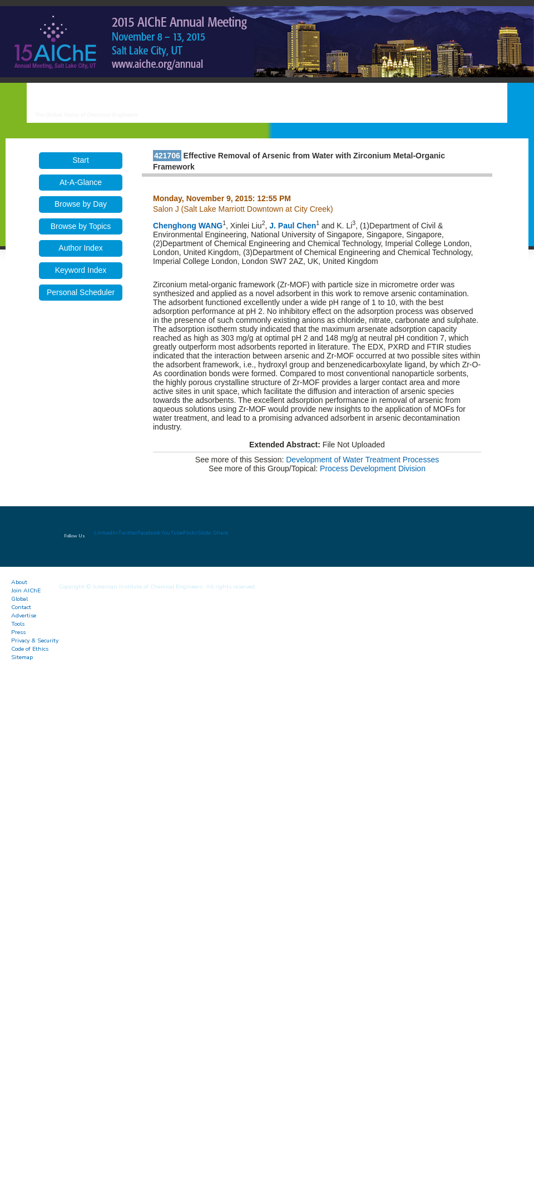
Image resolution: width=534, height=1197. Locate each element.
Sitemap (22, 657)
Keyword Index (81, 270)
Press (18, 632)
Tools (17, 624)
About (19, 582)
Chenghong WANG (187, 225)
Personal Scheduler (81, 292)
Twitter (127, 532)
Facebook (149, 532)
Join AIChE (26, 590)
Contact (21, 607)
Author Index (80, 247)
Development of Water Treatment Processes (362, 459)
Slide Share (212, 532)
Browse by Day (81, 204)
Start (80, 160)
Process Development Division (373, 468)
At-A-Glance (81, 182)
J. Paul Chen (292, 225)
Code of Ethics (29, 649)
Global (19, 599)
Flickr (190, 532)
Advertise (23, 615)
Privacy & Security (34, 640)
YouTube (172, 532)
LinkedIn (106, 532)
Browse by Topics (81, 226)
